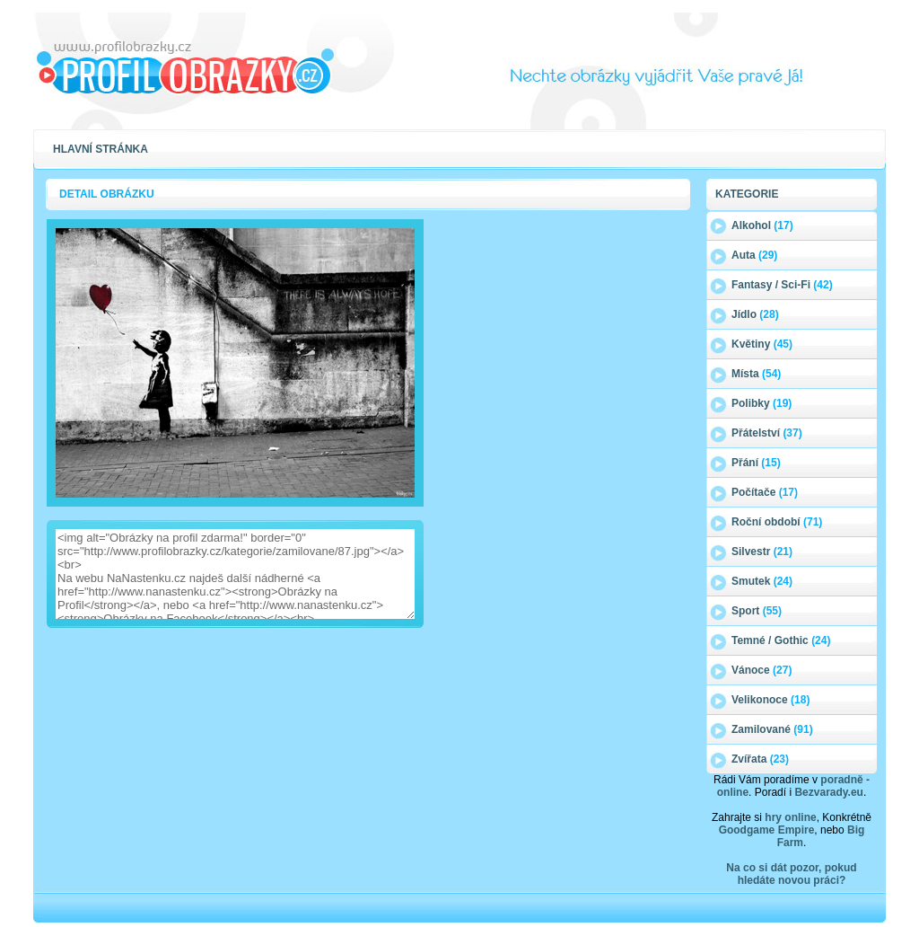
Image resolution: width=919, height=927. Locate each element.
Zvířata (760, 759)
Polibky (761, 403)
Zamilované (772, 729)
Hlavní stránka (100, 149)
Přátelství (766, 433)
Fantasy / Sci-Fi (782, 284)
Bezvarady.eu (828, 792)
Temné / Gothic (780, 640)
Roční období (776, 522)
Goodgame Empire (767, 830)
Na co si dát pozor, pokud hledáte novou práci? (791, 874)
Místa (756, 373)
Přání (756, 462)
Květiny (761, 344)
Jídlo (755, 314)
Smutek (761, 581)
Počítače (764, 492)
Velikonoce (770, 699)
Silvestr (761, 551)
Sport (756, 611)
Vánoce (761, 670)
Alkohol (762, 225)
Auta (754, 255)
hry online (790, 817)
